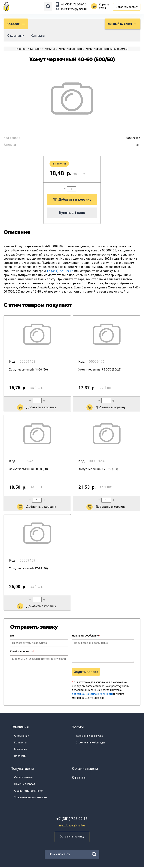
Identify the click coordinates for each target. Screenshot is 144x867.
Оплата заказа (23, 777)
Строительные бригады (90, 742)
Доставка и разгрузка (89, 735)
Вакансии (20, 755)
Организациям (85, 768)
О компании (15, 35)
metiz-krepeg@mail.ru (74, 8)
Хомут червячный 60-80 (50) (28, 469)
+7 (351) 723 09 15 (72, 818)
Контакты (38, 35)
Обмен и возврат (24, 784)
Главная (21, 48)
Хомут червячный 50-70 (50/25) (100, 369)
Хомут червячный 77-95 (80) (28, 568)
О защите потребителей (28, 790)
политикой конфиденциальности (92, 693)
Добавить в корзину (72, 199)
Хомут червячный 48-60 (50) (28, 369)
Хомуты (50, 48)
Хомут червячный (70, 48)
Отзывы (79, 777)
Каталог (35, 48)
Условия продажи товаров (30, 797)
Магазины (20, 749)
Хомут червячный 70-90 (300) (98, 469)
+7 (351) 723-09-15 (73, 4)
